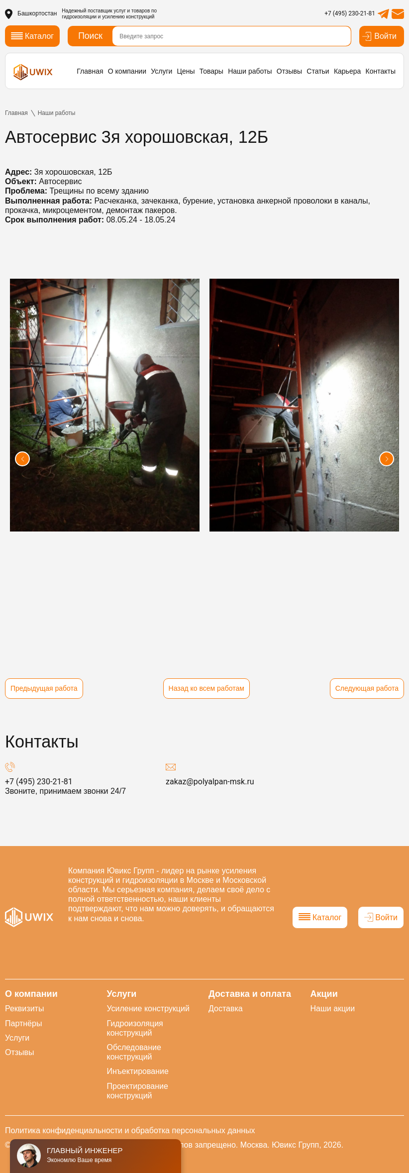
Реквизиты (24, 1008)
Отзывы (289, 71)
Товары (211, 71)
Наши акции (332, 1008)
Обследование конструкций (134, 1052)
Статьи (318, 71)
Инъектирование (138, 1071)
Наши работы (250, 71)
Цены (186, 71)
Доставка (225, 1008)
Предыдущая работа (44, 688)
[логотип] (33, 72)
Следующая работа (367, 688)
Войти (379, 36)
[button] (22, 458)
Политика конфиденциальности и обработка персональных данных (130, 1130)
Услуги (161, 71)
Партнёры (23, 1023)
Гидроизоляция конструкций (135, 1028)
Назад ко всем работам (206, 688)
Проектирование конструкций (137, 1091)
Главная (90, 71)
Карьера (347, 71)
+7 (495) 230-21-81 (349, 13)
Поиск (90, 36)
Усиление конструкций (148, 1008)
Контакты (381, 71)
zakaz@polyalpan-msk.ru (210, 781)
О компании (127, 71)
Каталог (320, 917)
